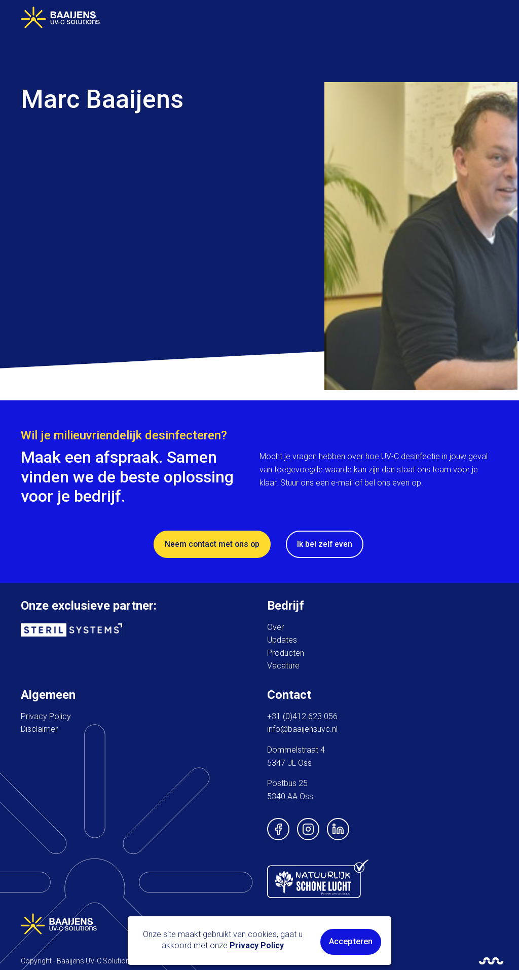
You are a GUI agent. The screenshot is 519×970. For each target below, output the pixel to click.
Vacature (283, 664)
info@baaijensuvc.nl (302, 727)
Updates (282, 638)
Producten (285, 651)
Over (275, 625)
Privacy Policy (46, 714)
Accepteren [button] (351, 942)
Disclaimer (39, 727)
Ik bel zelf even (326, 542)
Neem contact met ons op (213, 542)
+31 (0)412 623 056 (302, 714)
